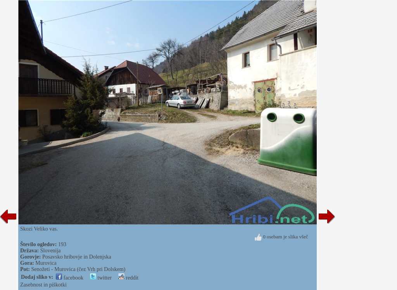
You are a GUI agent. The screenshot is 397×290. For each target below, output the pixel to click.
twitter (101, 278)
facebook (69, 278)
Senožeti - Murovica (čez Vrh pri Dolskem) (78, 269)
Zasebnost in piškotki (43, 285)
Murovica (45, 263)
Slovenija (50, 251)
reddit (128, 278)
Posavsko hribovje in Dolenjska (76, 257)
